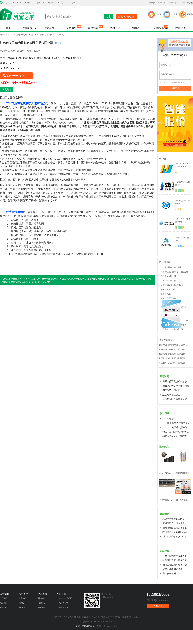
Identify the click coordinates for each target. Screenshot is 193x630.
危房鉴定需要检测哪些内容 (175, 386)
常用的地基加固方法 (169, 272)
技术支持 (23, 603)
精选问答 (49, 28)
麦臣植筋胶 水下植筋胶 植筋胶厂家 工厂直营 (183, 500)
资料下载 (115, 28)
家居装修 (172, 363)
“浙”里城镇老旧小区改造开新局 (176, 536)
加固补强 (163, 358)
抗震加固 (163, 354)
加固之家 (17, 16)
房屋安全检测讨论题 (172, 569)
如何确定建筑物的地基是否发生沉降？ (176, 528)
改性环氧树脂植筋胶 (183, 473)
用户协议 (42, 598)
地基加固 (183, 345)
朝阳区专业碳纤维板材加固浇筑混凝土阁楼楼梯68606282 (176, 565)
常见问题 (23, 598)
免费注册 (161, 3)
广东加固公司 (62, 603)
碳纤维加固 (173, 345)
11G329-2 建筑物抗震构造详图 (176, 427)
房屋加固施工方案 (168, 289)
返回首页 (26, 3)
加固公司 (28, 28)
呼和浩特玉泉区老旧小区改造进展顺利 (176, 532)
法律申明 (42, 603)
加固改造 (164, 329)
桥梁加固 (181, 349)
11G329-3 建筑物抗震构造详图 (176, 423)
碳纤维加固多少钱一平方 (171, 267)
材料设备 (180, 28)
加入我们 (4, 603)
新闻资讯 (159, 28)
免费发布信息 (126, 16)
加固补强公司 (177, 329)
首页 (8, 28)
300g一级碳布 (165, 473)
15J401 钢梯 (168, 418)
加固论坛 (137, 28)
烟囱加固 (172, 354)
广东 (6, 3)
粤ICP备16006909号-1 (108, 626)
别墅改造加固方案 (171, 390)
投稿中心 (172, 3)
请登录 (152, 3)
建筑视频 (93, 28)
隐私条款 (42, 607)
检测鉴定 (181, 363)
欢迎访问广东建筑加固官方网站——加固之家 (56, 3)
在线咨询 (158, 606)
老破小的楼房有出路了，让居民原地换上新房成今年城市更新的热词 (176, 519)
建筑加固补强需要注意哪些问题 (176, 399)
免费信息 (71, 28)
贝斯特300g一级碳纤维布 (167, 500)
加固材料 (163, 363)
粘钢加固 (172, 349)
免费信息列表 (21, 35)
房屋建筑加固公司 (168, 276)
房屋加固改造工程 (168, 281)
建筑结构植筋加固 (171, 395)
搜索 (108, 16)
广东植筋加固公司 (64, 598)
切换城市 (14, 3)
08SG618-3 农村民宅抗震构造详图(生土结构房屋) (176, 436)
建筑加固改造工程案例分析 (172, 285)
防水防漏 (181, 358)
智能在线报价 (187, 3)
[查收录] (58, 43)
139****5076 (15, 75)
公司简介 (4, 598)
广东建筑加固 (62, 607)
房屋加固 (185, 272)
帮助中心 (23, 607)
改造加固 (172, 358)
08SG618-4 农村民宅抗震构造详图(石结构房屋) (176, 432)
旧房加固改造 (166, 294)
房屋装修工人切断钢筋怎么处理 (176, 381)
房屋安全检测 (169, 573)
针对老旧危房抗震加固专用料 (176, 560)
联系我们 (4, 607)
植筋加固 (163, 345)
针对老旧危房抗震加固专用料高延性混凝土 (176, 556)
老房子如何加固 (182, 320)
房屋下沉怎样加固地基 (173, 523)
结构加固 (181, 354)
